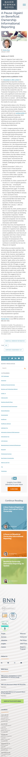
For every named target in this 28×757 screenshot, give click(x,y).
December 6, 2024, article (11, 80)
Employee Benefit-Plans (7, 402)
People (3, 633)
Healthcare (3, 419)
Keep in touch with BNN (12, 701)
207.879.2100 (4, 721)
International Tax (5, 436)
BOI (6, 345)
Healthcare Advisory (6, 423)
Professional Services (6, 454)
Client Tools (23, 643)
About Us (23, 633)
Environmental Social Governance (9, 406)
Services (3, 637)
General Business (5, 410)
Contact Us (23, 637)
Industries (4, 640)
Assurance (3, 380)
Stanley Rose (6, 50)
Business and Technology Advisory (9, 389)
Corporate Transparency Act (13, 349)
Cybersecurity (4, 397)
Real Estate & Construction (7, 458)
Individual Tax (4, 428)
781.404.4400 (4, 740)
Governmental (4, 415)
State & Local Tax (5, 462)
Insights (3, 643)
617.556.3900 (4, 731)
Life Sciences (4, 441)
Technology (4, 471)
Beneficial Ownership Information (15, 341)
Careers (3, 647)
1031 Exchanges (5, 376)
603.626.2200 (4, 749)
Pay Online (23, 640)
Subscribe (14, 489)
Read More (3, 679)
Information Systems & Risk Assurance (10, 432)
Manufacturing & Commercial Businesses (11, 445)
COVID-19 (3, 393)
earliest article (20, 113)
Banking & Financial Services (8, 384)
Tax (2, 466)
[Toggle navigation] (24, 5)
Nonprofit (3, 449)
